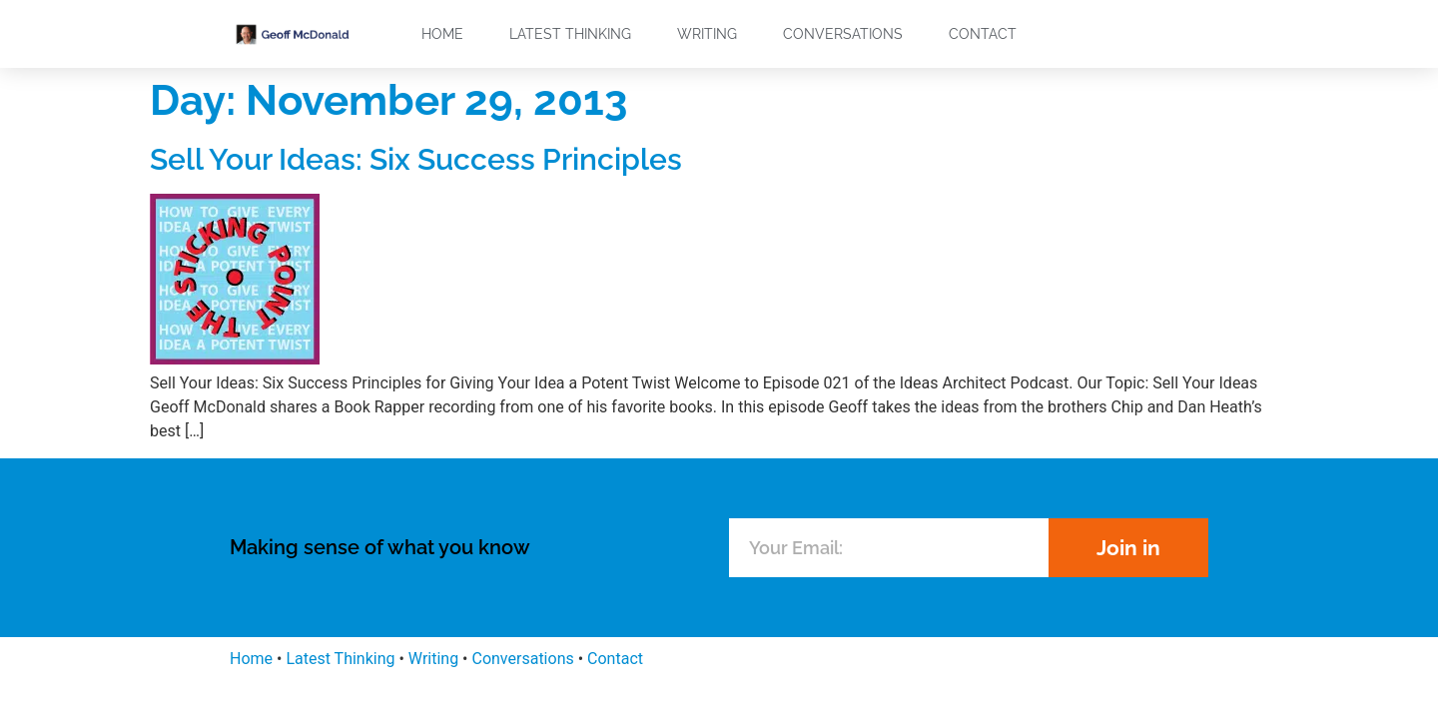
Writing (707, 34)
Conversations (843, 34)
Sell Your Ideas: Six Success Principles (416, 159)
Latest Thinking (570, 34)
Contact (983, 34)
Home (442, 34)
